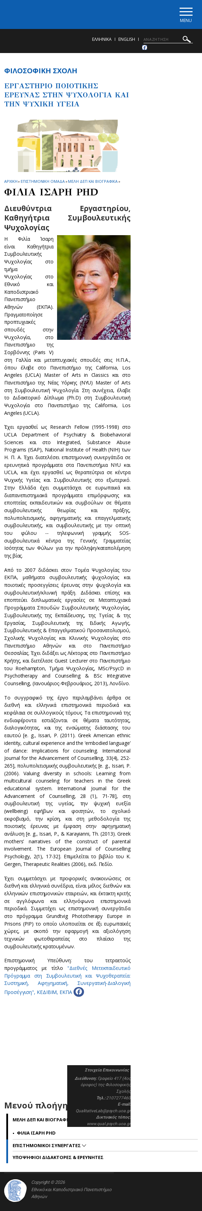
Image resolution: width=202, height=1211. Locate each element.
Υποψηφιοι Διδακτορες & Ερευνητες (58, 1157)
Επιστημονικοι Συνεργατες (47, 1145)
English (126, 39)
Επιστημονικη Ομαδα (42, 181)
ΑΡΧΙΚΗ (10, 181)
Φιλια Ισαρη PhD (36, 1133)
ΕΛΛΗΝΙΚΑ (102, 39)
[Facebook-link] (144, 48)
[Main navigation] (186, 14)
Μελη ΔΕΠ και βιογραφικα (93, 181)
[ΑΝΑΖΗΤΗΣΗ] (168, 39)
